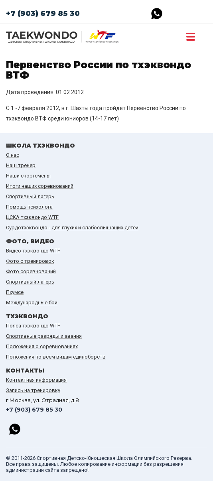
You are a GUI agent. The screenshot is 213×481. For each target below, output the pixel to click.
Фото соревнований (31, 271)
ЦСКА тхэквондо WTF (32, 217)
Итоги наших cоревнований (39, 186)
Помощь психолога (29, 207)
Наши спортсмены (28, 176)
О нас (12, 155)
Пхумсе (15, 292)
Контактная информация (36, 380)
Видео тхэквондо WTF (33, 251)
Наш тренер (21, 165)
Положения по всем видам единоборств (56, 357)
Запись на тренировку (33, 390)
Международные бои (31, 303)
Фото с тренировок (30, 261)
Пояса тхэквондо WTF (33, 326)
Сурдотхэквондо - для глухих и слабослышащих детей (72, 228)
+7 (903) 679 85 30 (43, 13)
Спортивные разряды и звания (44, 336)
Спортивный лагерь (30, 196)
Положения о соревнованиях (42, 346)
